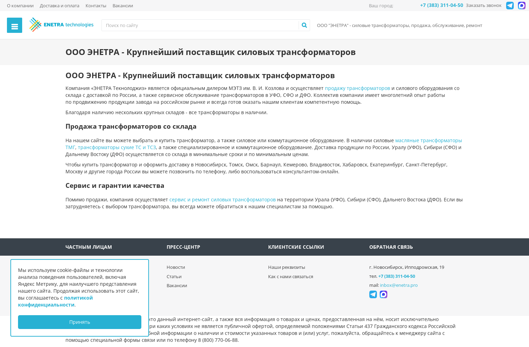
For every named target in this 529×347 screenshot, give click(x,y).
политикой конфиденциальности (55, 301)
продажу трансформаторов (357, 88)
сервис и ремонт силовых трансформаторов (222, 199)
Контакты (96, 5)
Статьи (174, 276)
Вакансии (123, 5)
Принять (79, 322)
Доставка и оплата (59, 5)
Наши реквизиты (286, 267)
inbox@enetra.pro (399, 285)
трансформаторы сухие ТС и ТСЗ (117, 147)
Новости (176, 267)
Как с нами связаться (290, 276)
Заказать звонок (484, 5)
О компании (20, 5)
